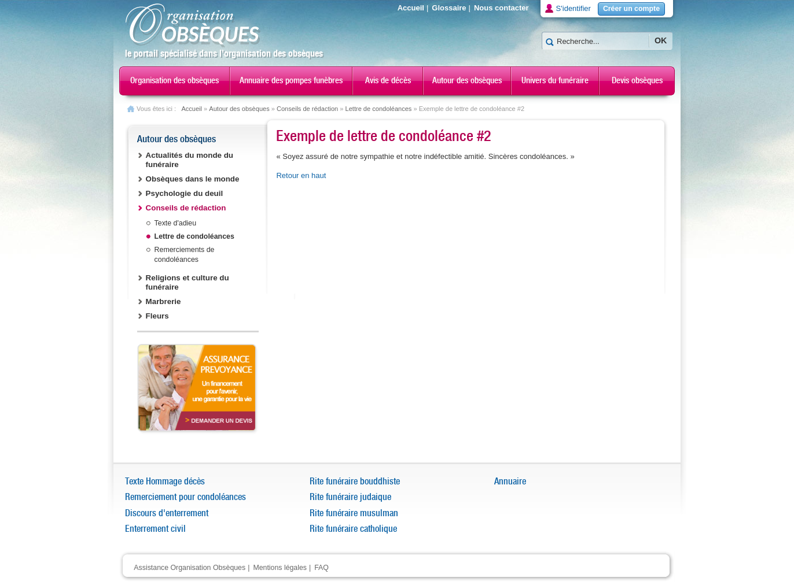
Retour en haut (301, 175)
